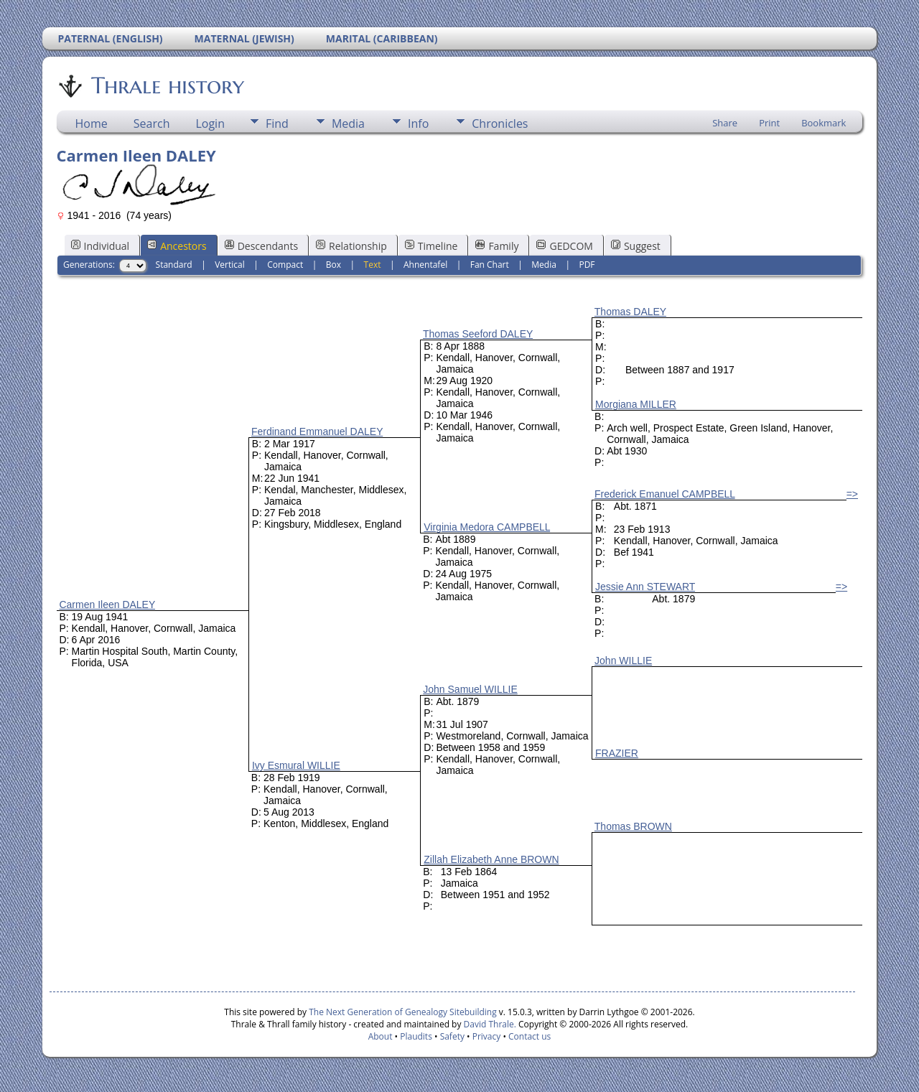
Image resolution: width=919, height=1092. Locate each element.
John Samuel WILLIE (470, 689)
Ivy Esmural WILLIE (296, 765)
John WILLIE (623, 660)
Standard (174, 264)
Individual (100, 246)
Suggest (636, 246)
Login (210, 123)
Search (152, 123)
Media (348, 123)
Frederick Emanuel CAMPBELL (664, 494)
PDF (586, 264)
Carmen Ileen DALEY (107, 604)
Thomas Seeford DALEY (478, 334)
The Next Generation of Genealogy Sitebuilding (403, 1012)
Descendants (261, 246)
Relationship (351, 246)
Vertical (230, 264)
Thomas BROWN (633, 826)
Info (418, 123)
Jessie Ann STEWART (645, 586)
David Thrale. (488, 1024)
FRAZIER (616, 753)
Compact (285, 264)
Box (333, 264)
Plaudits (416, 1036)
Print (769, 122)
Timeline (431, 246)
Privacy (486, 1036)
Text (372, 264)
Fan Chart (489, 264)
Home (91, 123)
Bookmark (823, 122)
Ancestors (176, 246)
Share (724, 122)
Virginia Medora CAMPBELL (487, 527)
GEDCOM (564, 246)
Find (277, 123)
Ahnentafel (425, 264)
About (380, 1036)
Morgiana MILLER (635, 404)
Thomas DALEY (630, 311)
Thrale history (166, 85)
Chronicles (500, 123)
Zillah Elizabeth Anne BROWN (491, 859)
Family (496, 246)
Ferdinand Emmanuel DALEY (317, 431)
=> (852, 494)
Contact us (529, 1036)
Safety (452, 1036)
